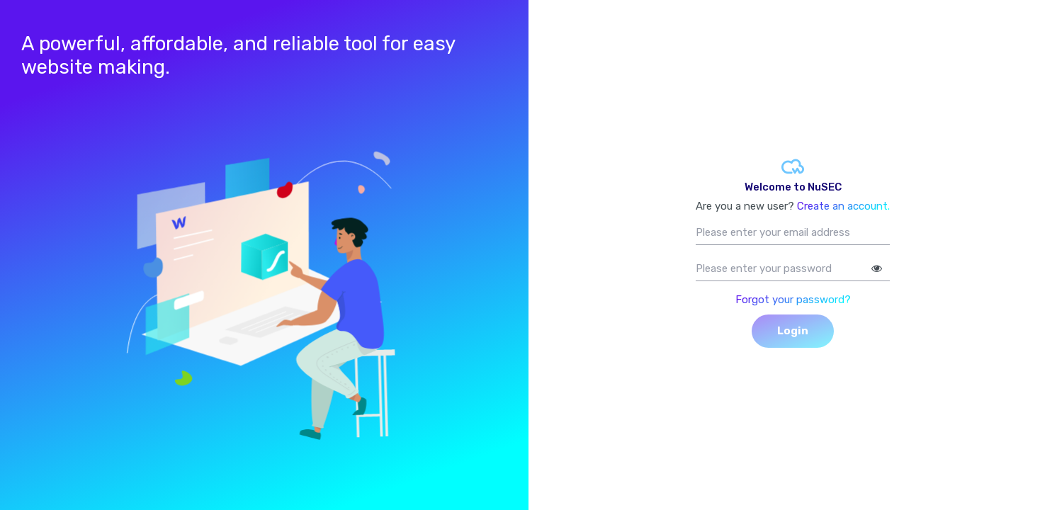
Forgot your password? (793, 299)
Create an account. (843, 206)
